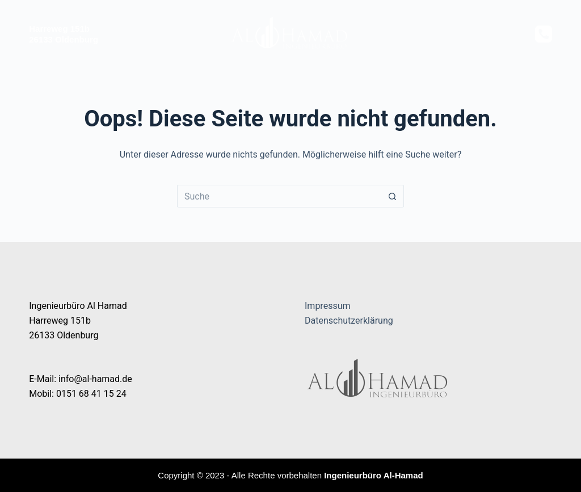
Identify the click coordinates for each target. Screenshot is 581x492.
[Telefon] (543, 34)
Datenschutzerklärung (349, 320)
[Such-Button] (392, 196)
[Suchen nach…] (279, 196)
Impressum (328, 305)
